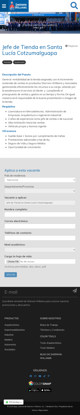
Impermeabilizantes (14, 329)
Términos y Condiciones (52, 329)
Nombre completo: (15, 209)
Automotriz (10, 344)
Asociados (9, 349)
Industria (8, 334)
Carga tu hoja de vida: (18, 256)
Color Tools (48, 336)
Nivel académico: (14, 244)
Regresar (71, 45)
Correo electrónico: (16, 221)
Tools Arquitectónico (50, 342)
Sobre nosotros (50, 318)
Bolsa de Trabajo (49, 324)
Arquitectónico (11, 324)
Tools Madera (47, 347)
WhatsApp (14, 402)
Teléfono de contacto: (18, 232)
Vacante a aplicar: (15, 197)
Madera (8, 339)
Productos (11, 318)
